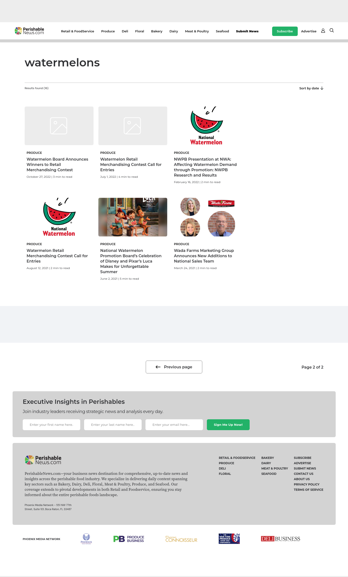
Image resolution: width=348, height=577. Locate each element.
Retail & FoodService (77, 31)
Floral (139, 31)
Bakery (156, 31)
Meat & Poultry (197, 31)
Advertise (309, 31)
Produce (108, 31)
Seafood (222, 31)
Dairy (173, 31)
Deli (125, 31)
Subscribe (285, 31)
